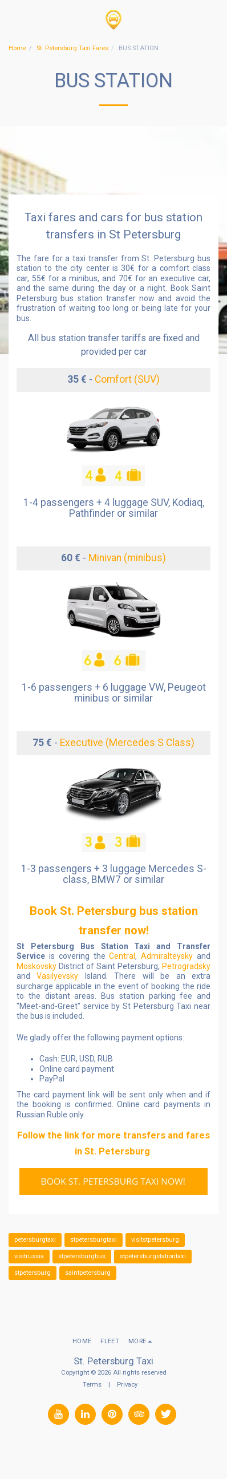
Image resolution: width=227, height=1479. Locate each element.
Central (122, 956)
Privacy (127, 1384)
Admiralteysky (167, 956)
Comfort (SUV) (127, 379)
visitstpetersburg (155, 1239)
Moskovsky (36, 966)
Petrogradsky (186, 966)
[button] (12, 19)
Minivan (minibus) (127, 558)
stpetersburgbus (82, 1256)
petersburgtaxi (35, 1239)
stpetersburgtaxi (93, 1239)
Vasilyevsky (57, 975)
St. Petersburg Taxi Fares (72, 48)
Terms (92, 1384)
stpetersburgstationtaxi (153, 1256)
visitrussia (29, 1256)
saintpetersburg (88, 1273)
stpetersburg (32, 1273)
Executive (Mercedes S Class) (127, 742)
